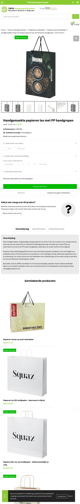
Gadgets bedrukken (8, 461)
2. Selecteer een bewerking (16, 156)
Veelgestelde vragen (48, 418)
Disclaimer (45, 467)
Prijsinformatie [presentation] (56, 228)
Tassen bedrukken (7, 454)
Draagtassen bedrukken (36, 30)
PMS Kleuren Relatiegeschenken (52, 431)
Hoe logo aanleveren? (49, 434)
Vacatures (44, 454)
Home (3, 30)
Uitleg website (46, 425)
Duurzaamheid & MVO (48, 441)
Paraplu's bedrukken (8, 470)
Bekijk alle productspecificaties (15, 136)
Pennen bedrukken (7, 451)
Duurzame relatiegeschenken (11, 458)
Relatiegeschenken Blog (50, 458)
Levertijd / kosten (47, 422)
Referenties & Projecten (49, 461)
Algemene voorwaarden (49, 470)
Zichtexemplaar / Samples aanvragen (54, 437)
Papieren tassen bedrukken (56, 30)
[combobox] (36, 16)
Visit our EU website (48, 474)
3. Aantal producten (12, 171)
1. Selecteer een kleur (13, 143)
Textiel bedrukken (7, 467)
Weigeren (70, 496)
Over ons (44, 451)
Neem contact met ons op (12, 213)
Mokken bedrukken (7, 464)
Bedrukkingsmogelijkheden (51, 428)
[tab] (22, 228)
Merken (3, 474)
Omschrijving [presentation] (22, 228)
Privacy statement (47, 464)
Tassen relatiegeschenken (17, 30)
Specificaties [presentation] (38, 228)
